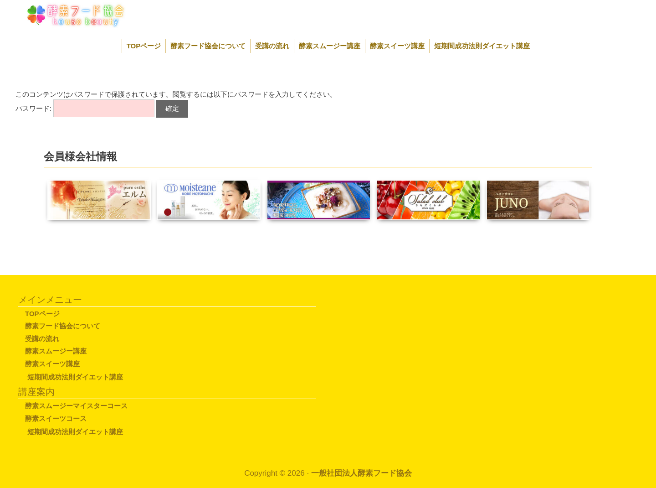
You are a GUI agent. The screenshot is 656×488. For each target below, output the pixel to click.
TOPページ (144, 46)
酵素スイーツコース (56, 418)
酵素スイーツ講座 (397, 46)
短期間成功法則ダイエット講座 (482, 46)
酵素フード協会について (208, 46)
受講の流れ (272, 46)
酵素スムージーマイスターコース (76, 406)
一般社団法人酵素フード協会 (361, 473)
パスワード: (84, 108)
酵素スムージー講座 (329, 46)
